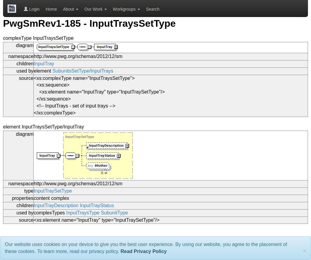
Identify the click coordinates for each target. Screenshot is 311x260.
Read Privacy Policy (144, 251)
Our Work (95, 9)
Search (152, 9)
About (70, 9)
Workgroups (126, 9)
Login (31, 9)
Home (51, 9)
